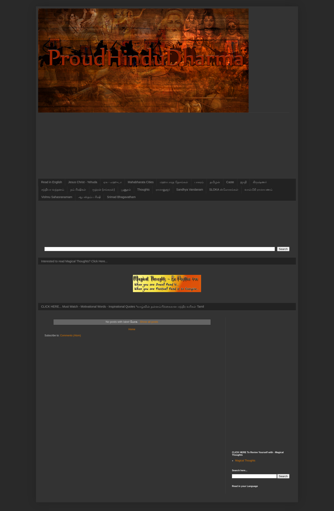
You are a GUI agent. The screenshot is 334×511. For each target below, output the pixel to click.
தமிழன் (215, 182)
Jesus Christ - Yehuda (82, 182)
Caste (230, 182)
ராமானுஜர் (163, 189)
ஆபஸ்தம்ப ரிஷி (89, 197)
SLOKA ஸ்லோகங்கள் (223, 189)
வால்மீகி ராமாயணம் (258, 189)
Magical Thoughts (245, 460)
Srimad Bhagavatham (121, 197)
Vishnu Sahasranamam (56, 197)
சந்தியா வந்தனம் (52, 189)
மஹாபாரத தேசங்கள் (174, 182)
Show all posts (149, 321)
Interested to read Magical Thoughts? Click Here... (74, 261)
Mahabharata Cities (141, 182)
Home (131, 329)
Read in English (51, 182)
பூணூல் (126, 189)
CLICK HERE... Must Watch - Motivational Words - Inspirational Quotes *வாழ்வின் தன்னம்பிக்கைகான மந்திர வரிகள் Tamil (122, 306)
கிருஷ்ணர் (260, 182)
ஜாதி (243, 182)
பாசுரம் (199, 182)
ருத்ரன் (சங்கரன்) (103, 189)
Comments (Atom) (70, 335)
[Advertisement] (167, 142)
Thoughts (143, 189)
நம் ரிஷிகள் (78, 189)
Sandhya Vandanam (189, 189)
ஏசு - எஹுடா (112, 182)
